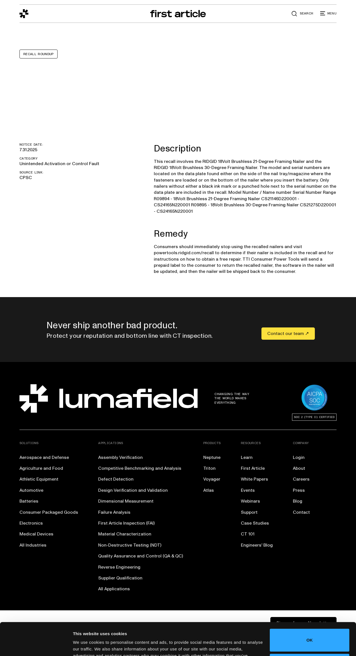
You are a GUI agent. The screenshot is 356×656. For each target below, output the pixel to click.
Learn (247, 457)
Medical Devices (36, 534)
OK (309, 607)
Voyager (211, 479)
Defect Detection (116, 479)
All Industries (32, 545)
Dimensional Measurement (126, 501)
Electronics (31, 523)
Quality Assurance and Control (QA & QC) (140, 556)
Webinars (250, 501)
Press (299, 490)
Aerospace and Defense (44, 457)
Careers (301, 479)
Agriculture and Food (41, 468)
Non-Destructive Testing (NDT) (129, 545)
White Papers (254, 479)
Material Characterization (124, 534)
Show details (86, 645)
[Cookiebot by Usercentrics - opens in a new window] (36, 645)
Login (299, 457)
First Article (253, 468)
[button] (328, 13)
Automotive (31, 490)
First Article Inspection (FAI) (126, 523)
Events (248, 490)
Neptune (212, 457)
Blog (297, 501)
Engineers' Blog (257, 545)
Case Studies (255, 523)
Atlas (208, 490)
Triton (209, 468)
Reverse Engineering (119, 567)
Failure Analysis (114, 512)
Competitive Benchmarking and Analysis (139, 468)
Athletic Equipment (38, 479)
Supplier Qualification (120, 578)
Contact (301, 512)
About (299, 468)
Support (249, 512)
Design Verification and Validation (133, 490)
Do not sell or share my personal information (309, 632)
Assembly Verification (120, 457)
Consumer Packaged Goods (48, 512)
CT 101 (247, 534)
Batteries (28, 501)
